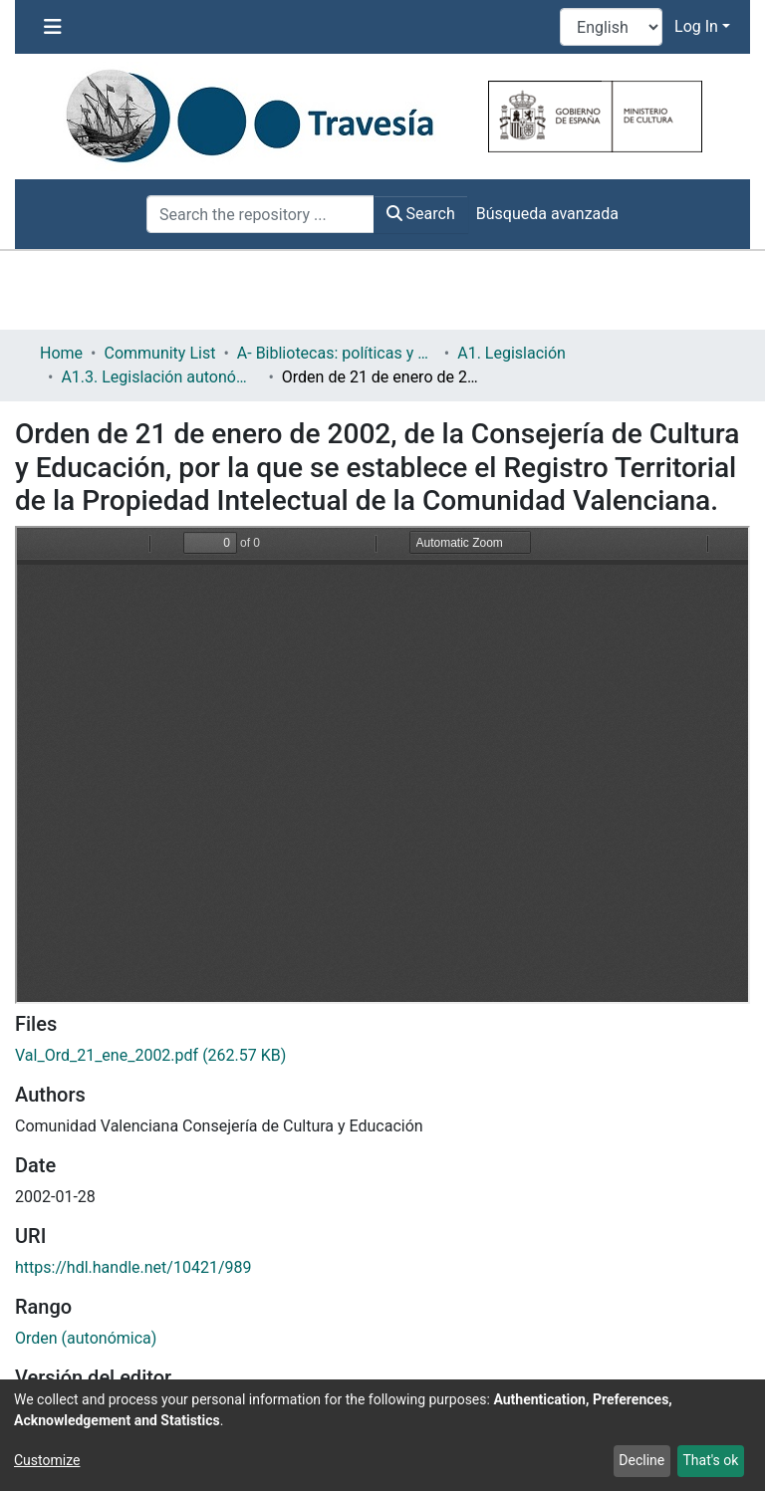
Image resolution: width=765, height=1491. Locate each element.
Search (420, 213)
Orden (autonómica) (85, 1338)
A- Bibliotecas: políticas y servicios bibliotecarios (336, 353)
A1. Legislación (511, 353)
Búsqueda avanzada (547, 213)
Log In (696, 26)
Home (61, 353)
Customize (47, 1460)
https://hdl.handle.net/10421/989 (133, 1267)
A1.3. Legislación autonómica (160, 377)
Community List (159, 353)
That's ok (710, 1460)
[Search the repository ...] (260, 214)
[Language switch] (611, 27)
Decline (641, 1460)
